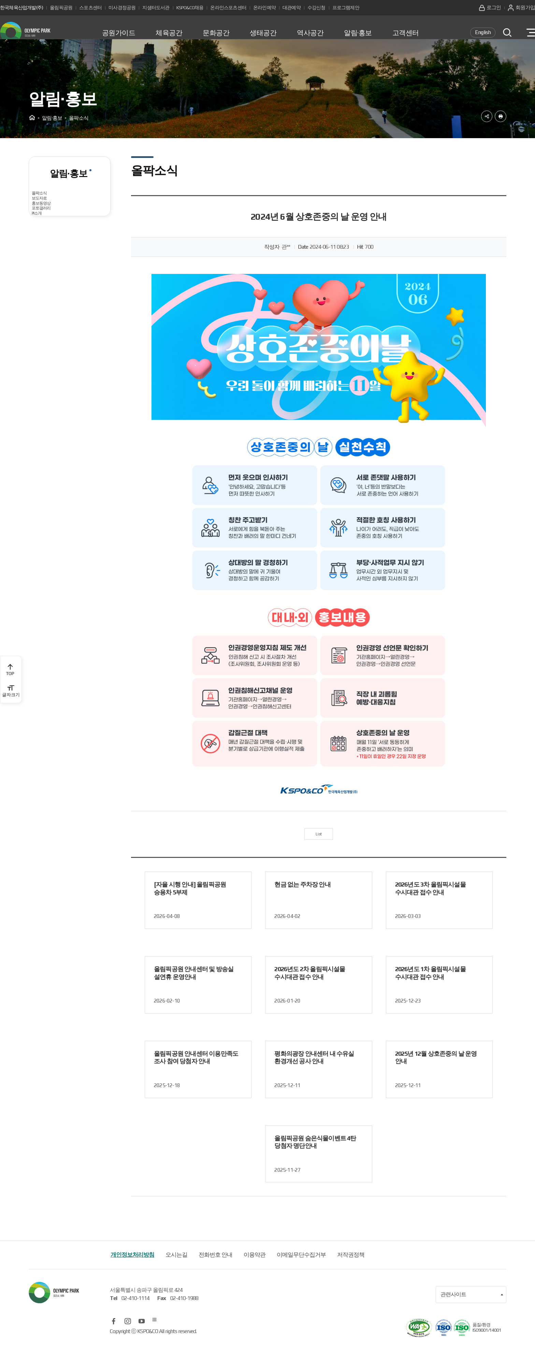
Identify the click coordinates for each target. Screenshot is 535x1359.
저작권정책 (350, 1270)
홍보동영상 (50, 252)
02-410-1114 (135, 1313)
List (318, 846)
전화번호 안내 (215, 1270)
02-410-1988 (184, 1313)
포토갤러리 (50, 272)
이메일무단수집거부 (301, 1270)
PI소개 (44, 293)
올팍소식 (47, 211)
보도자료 (47, 231)
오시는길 (176, 1270)
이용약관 (254, 1270)
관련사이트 (471, 1309)
